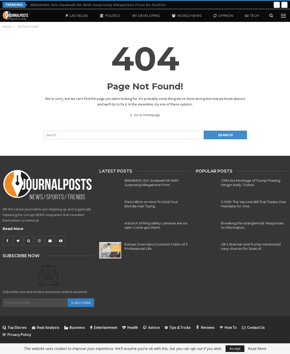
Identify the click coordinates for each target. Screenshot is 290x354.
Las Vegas (76, 15)
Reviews (205, 328)
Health (130, 328)
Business (74, 328)
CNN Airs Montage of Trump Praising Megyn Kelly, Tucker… (250, 182)
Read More (13, 228)
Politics (110, 15)
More (250, 15)
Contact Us (253, 328)
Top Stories (15, 328)
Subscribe (81, 303)
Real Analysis (45, 328)
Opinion (223, 15)
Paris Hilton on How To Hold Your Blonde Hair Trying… (151, 204)
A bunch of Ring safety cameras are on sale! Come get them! (156, 225)
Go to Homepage (145, 115)
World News (187, 15)
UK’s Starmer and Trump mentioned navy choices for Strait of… (251, 246)
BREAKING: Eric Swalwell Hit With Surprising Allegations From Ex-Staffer (98, 5)
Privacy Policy (17, 335)
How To (228, 328)
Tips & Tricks (178, 328)
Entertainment (103, 328)
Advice (151, 328)
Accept (235, 348)
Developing (146, 15)
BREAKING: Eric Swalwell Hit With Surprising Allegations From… (151, 182)
